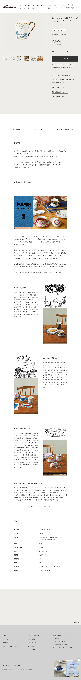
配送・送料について (58, 87)
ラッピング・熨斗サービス (65, 129)
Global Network (58, 69)
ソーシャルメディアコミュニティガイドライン (65, 647)
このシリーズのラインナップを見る (40, 506)
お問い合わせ (31, 646)
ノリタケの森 (5, 665)
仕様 (15, 521)
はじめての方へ (32, 650)
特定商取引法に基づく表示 (60, 644)
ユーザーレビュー (40, 129)
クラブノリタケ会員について (36, 635)
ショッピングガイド (33, 642)
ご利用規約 (56, 638)
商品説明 (17, 143)
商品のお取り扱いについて (60, 92)
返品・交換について (58, 97)
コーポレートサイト (17, 665)
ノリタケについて (7, 635)
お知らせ (5, 639)
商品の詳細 (16, 129)
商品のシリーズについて (22, 182)
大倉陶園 (5, 642)
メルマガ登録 (31, 639)
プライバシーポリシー (59, 641)
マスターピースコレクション (10, 646)
